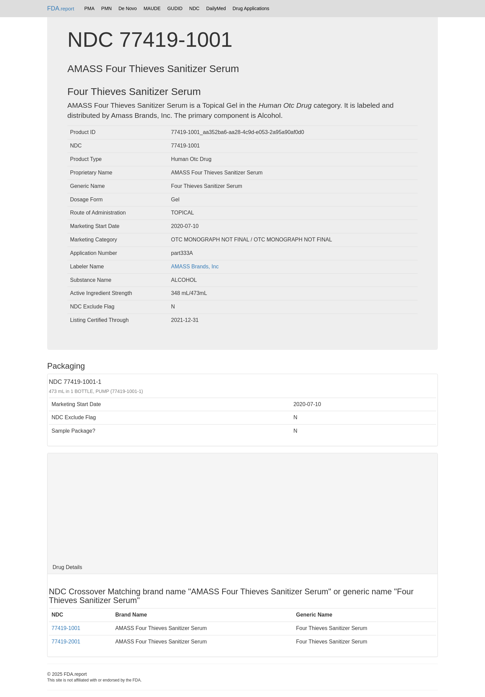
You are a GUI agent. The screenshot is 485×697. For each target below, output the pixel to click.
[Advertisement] (242, 507)
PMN (106, 8)
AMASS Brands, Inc (195, 266)
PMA (89, 8)
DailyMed (216, 8)
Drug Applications (251, 8)
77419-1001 (66, 628)
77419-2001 (66, 641)
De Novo (128, 8)
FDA (60, 8)
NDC (194, 8)
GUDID (175, 8)
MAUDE (152, 8)
